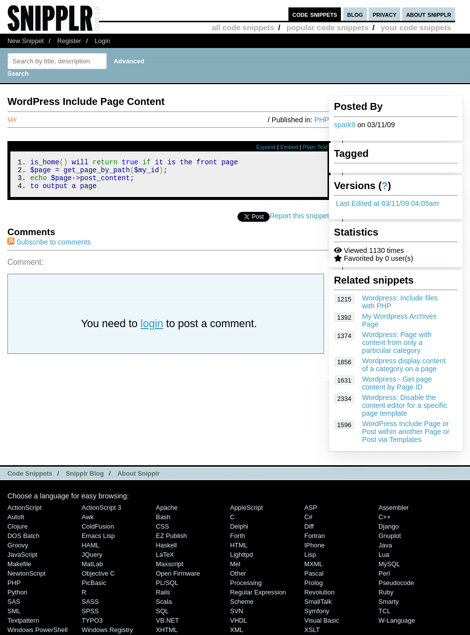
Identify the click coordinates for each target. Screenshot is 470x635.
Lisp (310, 554)
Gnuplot (389, 535)
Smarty (388, 601)
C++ (384, 517)
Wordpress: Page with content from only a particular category (397, 342)
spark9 (344, 125)
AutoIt (15, 517)
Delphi (239, 526)
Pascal (314, 573)
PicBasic (94, 582)
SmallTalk (317, 601)
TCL (384, 611)
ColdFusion (98, 526)
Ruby (385, 592)
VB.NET (167, 620)
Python (17, 592)
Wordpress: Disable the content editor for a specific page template (404, 405)
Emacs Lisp (98, 535)
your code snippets (415, 27)
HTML (238, 545)
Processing (246, 582)
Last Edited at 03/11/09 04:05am (387, 203)
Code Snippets (29, 473)
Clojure (17, 526)
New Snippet (25, 41)
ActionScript (24, 507)
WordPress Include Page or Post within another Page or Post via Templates (406, 431)
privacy (384, 14)
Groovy (17, 545)
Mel (235, 564)
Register (69, 41)
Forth (237, 535)
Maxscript (169, 564)
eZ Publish (171, 535)
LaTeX (165, 554)
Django (388, 526)
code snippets (314, 14)
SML (14, 611)
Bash (163, 517)
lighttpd (241, 554)
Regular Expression (258, 592)
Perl (384, 573)
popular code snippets (327, 27)
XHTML (167, 630)
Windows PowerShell (37, 630)
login (152, 329)
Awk (88, 517)
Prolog (313, 582)
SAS (13, 601)
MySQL (389, 564)
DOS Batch (23, 535)
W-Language (396, 620)
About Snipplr (138, 473)
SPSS (90, 611)
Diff (309, 526)
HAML (90, 545)
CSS (162, 526)
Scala (164, 601)
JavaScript (22, 554)
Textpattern (23, 620)
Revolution (319, 592)
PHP (321, 120)
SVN (236, 611)
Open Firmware (178, 573)
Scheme (242, 601)
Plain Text (315, 147)
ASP (310, 507)
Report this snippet (299, 222)
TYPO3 (92, 620)
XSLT (312, 630)
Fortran (314, 535)
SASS (90, 601)
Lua (383, 554)
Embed (289, 147)
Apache (167, 507)
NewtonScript (26, 573)
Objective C (98, 573)
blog (355, 14)
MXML (313, 564)
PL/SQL (167, 582)
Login (102, 41)
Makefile (19, 564)
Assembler (393, 507)
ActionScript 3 (101, 507)
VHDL (238, 620)
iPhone (314, 545)
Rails (163, 592)
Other (238, 573)
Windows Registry (107, 630)
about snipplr (428, 14)
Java (385, 545)
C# (308, 517)
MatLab (92, 564)
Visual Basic (321, 620)
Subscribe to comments (49, 248)
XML (236, 630)
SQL (162, 611)
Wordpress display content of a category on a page (404, 365)
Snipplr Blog (85, 473)
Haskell (166, 545)
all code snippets (243, 27)
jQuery (92, 554)
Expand (266, 147)
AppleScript (246, 507)
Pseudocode (396, 582)
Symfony (316, 611)
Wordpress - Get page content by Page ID (397, 383)
